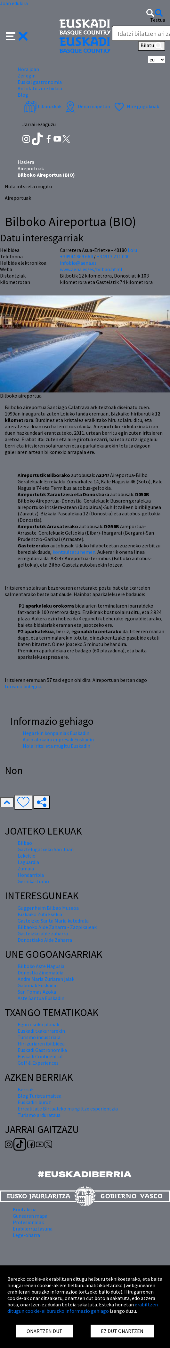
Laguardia (28, 862)
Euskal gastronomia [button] (40, 82)
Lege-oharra (26, 1235)
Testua (157, 20)
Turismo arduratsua (39, 1115)
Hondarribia (31, 875)
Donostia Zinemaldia (40, 972)
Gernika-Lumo (33, 881)
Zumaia (26, 868)
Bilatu (152, 46)
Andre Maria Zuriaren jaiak (46, 979)
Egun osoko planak (38, 1024)
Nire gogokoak (136, 106)
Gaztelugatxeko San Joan (46, 849)
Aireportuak (31, 168)
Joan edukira (14, 3)
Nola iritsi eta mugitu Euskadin (56, 746)
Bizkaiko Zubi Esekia (40, 914)
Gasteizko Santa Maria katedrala (53, 920)
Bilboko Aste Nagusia (41, 966)
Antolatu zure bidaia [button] (40, 88)
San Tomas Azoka (37, 992)
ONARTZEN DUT (44, 1331)
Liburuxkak (42, 106)
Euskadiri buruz (34, 1102)
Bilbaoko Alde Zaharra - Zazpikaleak (57, 927)
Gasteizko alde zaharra (43, 933)
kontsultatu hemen (74, 552)
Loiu (132, 250)
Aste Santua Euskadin (41, 998)
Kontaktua (24, 1209)
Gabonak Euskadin (38, 985)
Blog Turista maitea (39, 1096)
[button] (17, 35)
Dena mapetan (87, 106)
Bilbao (25, 843)
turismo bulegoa (23, 686)
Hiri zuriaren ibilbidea (41, 1043)
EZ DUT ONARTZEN (122, 1331)
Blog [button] (23, 95)
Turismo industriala (39, 1037)
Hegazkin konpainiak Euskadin (56, 733)
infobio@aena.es (78, 263)
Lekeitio (27, 855)
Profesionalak (28, 1222)
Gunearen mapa (30, 1216)
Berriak (26, 1089)
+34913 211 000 (113, 256)
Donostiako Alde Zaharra (45, 940)
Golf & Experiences (38, 1063)
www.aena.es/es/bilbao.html (91, 269)
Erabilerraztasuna (33, 1228)
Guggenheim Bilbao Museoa (48, 908)
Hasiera (26, 162)
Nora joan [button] (28, 69)
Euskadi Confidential (40, 1056)
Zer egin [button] (27, 75)
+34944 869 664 (76, 256)
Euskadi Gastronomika (42, 1050)
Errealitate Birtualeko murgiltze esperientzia (68, 1108)
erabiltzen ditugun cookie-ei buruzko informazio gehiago (82, 1307)
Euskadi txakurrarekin (41, 1031)
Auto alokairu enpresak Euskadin (58, 739)
